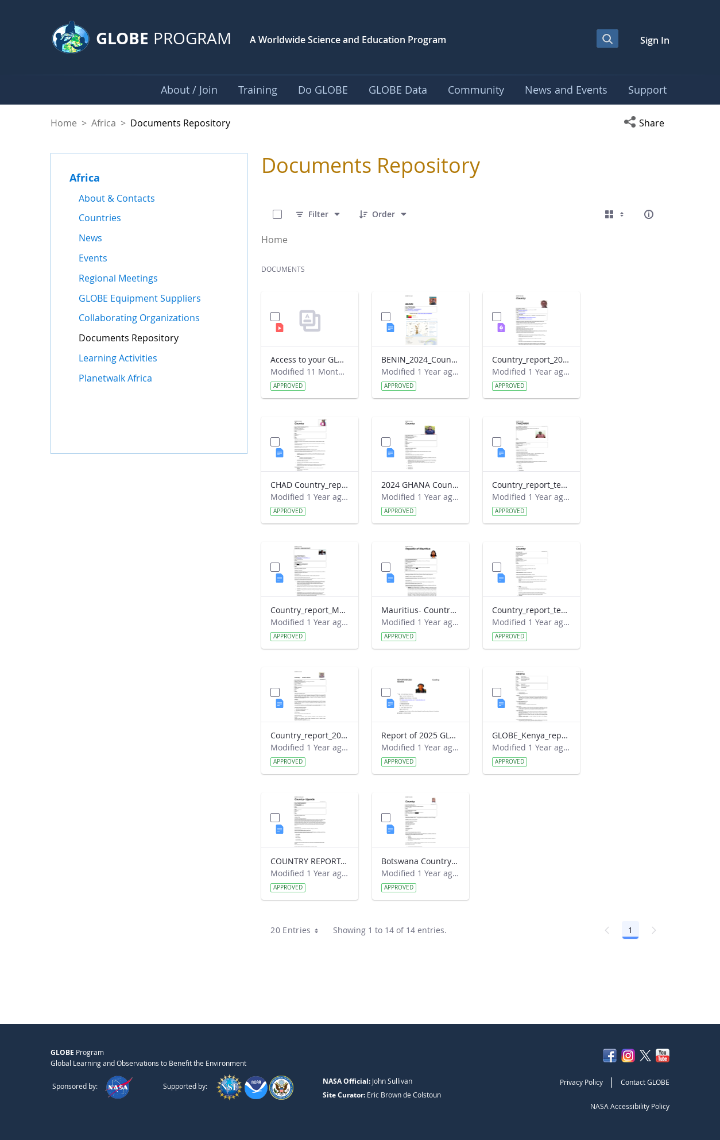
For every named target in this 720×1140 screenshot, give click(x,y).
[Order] (383, 214)
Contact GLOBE (645, 1082)
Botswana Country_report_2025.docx (420, 861)
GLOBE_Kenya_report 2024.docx (531, 735)
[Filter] (318, 214)
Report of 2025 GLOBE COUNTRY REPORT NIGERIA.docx (420, 735)
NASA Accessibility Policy (629, 1106)
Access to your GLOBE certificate (309, 359)
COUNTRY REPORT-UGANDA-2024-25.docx (309, 861)
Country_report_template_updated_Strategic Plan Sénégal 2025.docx (531, 609)
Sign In (654, 40)
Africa (103, 123)
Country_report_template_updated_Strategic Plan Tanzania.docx (531, 484)
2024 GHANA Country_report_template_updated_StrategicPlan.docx (420, 484)
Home (64, 123)
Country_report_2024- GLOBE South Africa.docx (309, 735)
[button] (646, 123)
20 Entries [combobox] (298, 930)
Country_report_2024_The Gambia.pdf (531, 359)
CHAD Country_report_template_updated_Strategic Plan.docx (309, 484)
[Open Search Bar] (607, 38)
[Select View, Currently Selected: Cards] (615, 214)
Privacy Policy (581, 1082)
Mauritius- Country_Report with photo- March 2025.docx (420, 609)
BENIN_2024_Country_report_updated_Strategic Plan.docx (420, 359)
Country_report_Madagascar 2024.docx (309, 609)
